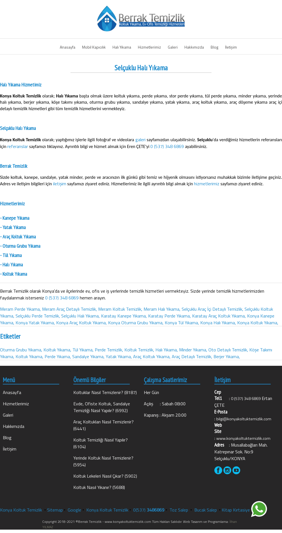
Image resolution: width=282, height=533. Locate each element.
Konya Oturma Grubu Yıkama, (136, 322)
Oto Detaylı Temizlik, (228, 349)
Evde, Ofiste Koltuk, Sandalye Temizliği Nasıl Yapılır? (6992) (101, 407)
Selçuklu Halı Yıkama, (80, 315)
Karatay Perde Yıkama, (169, 315)
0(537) (148, 509)
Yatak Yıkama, (119, 356)
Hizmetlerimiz (149, 47)
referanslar (18, 146)
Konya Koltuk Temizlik (21, 509)
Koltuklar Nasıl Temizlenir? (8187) (105, 392)
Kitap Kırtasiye (236, 509)
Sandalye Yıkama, (88, 356)
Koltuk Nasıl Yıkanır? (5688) (99, 487)
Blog (214, 47)
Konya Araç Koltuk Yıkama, (81, 322)
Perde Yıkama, (58, 356)
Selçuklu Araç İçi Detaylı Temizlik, (212, 309)
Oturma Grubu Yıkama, (21, 349)
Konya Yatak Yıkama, (35, 322)
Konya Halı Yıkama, (218, 322)
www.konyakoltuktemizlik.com (243, 438)
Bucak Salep (206, 509)
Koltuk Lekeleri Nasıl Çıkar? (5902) (105, 476)
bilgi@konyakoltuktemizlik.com (243, 419)
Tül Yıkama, (83, 349)
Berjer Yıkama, (226, 356)
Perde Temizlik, (109, 349)
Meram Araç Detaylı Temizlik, (69, 309)
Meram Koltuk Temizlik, (120, 309)
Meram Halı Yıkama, (162, 309)
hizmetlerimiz (207, 183)
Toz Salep (179, 509)
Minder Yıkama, (193, 349)
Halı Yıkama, (166, 349)
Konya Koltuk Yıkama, (257, 322)
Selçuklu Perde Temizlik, (38, 315)
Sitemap (55, 509)
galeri (141, 139)
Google (74, 509)
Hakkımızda (194, 47)
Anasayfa (67, 47)
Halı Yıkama (122, 47)
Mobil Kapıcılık (94, 47)
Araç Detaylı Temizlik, (192, 356)
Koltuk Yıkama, (57, 349)
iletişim (60, 183)
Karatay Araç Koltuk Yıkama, (219, 315)
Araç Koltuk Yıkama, (152, 356)
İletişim (231, 47)
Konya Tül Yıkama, (182, 322)
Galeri (173, 47)
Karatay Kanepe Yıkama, (124, 315)
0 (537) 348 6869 (167, 146)
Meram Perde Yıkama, (20, 309)
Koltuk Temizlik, (139, 349)
